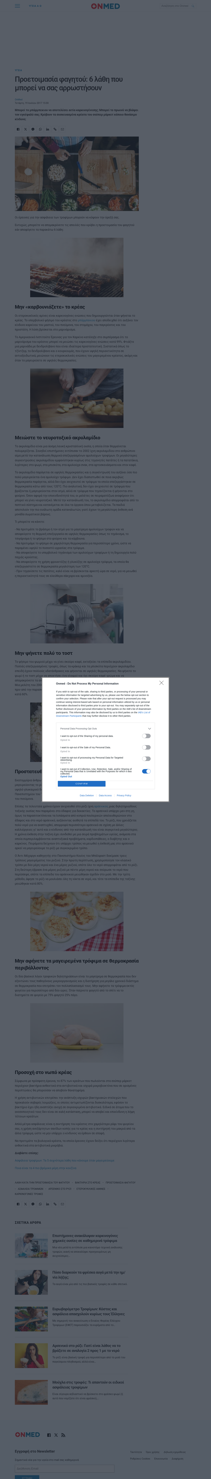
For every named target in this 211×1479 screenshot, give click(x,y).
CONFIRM (81, 783)
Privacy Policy (124, 795)
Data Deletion (87, 795)
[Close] (162, 684)
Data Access (105, 795)
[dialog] (105, 739)
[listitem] (105, 728)
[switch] (146, 736)
